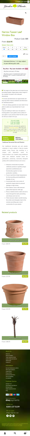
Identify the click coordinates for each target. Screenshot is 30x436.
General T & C (9, 383)
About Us (8, 354)
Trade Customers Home (11, 357)
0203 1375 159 (11, 131)
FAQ (7, 390)
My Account (5, 433)
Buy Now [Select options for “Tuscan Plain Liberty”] (25, 309)
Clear (26, 54)
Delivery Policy (9, 387)
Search (15, 433)
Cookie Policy (9, 371)
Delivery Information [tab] (19, 138)
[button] (25, 13)
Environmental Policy (10, 374)
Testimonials (8, 360)
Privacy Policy (9, 373)
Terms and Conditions (10, 369)
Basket (23, 432)
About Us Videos (9, 355)
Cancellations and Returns (11, 385)
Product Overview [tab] (6, 138)
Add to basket (12, 56)
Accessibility (8, 378)
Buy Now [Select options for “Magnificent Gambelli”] (25, 276)
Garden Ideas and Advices (11, 359)
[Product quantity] (4, 56)
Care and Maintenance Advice (12, 368)
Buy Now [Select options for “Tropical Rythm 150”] (25, 341)
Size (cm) (10, 45)
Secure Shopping (9, 376)
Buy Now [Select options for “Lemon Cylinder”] (25, 244)
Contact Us (8, 362)
